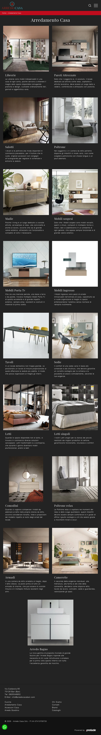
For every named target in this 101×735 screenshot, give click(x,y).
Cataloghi (56, 710)
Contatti (55, 705)
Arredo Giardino (12, 710)
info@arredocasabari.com (23, 697)
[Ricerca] (90, 5)
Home (4, 13)
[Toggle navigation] (95, 5)
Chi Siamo (57, 702)
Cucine (8, 702)
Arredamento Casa (14, 13)
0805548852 (15, 694)
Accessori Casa (12, 707)
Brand (54, 707)
